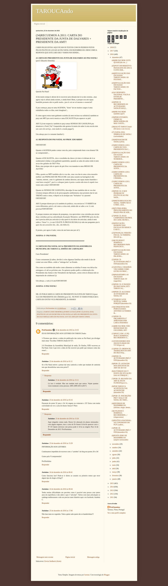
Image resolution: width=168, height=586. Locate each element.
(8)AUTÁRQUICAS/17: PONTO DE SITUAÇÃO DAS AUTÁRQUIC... (121, 373)
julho (114, 458)
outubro (115, 447)
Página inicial (39, 24)
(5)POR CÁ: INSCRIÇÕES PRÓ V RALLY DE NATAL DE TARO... (121, 398)
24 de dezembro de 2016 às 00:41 (61, 472)
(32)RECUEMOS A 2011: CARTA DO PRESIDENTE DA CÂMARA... (121, 175)
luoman (86, 575)
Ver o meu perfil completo (117, 513)
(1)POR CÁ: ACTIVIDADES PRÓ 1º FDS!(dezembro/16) (121, 430)
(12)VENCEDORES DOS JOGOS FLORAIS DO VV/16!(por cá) (121, 343)
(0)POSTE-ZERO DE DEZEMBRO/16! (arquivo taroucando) (120, 438)
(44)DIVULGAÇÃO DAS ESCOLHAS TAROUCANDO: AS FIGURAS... (121, 76)
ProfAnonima (47, 330)
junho (114, 461)
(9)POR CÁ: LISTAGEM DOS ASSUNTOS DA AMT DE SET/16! (120, 366)
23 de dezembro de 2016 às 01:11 (61, 361)
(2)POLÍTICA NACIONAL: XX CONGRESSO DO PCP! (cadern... (121, 423)
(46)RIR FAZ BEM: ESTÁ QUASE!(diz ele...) (121, 61)
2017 (112, 51)
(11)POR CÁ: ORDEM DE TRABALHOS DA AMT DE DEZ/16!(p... (121, 351)
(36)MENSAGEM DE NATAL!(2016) (119, 141)
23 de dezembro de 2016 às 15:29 (61, 443)
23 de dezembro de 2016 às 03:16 (61, 400)
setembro (115, 451)
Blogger (106, 575)
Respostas (47, 376)
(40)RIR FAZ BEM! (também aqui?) (119, 113)
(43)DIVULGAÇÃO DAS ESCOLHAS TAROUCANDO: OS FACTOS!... (121, 86)
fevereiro (115, 476)
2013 (112, 490)
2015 (112, 483)
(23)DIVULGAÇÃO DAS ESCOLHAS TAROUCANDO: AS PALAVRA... (121, 253)
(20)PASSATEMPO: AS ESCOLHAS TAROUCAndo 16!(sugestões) (120, 278)
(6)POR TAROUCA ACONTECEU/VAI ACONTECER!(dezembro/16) (119, 389)
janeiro (114, 479)
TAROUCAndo (54, 11)
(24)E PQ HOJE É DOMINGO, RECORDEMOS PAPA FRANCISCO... (121, 243)
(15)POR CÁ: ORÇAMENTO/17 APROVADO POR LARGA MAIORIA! (120, 319)
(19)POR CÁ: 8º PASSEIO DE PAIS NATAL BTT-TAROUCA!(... (121, 286)
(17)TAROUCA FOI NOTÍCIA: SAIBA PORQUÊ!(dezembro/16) (121, 301)
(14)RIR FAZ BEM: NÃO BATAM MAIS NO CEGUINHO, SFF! (121, 328)
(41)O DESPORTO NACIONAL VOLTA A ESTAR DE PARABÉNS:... (121, 96)
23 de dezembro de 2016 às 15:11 (67, 380)
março (114, 472)
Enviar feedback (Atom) (52, 561)
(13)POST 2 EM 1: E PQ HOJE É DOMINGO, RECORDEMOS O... (120, 336)
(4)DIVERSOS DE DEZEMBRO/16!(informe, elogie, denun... (121, 405)
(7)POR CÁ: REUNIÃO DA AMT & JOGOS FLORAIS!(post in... (121, 381)
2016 (112, 54)
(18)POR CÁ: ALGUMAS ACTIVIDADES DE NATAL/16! (121, 294)
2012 (112, 494)
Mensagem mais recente (45, 557)
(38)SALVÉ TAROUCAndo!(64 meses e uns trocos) (122, 128)
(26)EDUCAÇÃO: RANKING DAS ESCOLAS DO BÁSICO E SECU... (121, 226)
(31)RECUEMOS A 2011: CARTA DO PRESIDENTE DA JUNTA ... (121, 185)
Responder (45, 354)
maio (114, 465)
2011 (112, 497)
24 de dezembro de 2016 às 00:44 (61, 489)
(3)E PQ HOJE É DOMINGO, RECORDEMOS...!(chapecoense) (119, 414)
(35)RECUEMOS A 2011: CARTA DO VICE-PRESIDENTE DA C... (121, 147)
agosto (114, 455)
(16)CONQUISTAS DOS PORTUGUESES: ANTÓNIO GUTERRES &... (121, 310)
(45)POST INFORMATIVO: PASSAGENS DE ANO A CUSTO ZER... (122, 68)
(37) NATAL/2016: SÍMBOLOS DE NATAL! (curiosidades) (122, 134)
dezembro (115, 57)
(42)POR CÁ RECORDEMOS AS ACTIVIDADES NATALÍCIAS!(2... (120, 105)
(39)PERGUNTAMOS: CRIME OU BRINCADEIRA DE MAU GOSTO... (120, 120)
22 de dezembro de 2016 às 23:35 (67, 330)
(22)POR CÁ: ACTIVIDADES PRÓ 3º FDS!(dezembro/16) (121, 262)
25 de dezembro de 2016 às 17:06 (61, 511)
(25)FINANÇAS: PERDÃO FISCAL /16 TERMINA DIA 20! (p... (121, 235)
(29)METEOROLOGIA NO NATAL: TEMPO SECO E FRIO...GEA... (121, 203)
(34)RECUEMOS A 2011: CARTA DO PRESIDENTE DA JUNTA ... (121, 165)
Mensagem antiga (93, 557)
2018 (112, 47)
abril (114, 468)
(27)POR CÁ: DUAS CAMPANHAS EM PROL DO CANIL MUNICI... (122, 218)
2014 (112, 487)
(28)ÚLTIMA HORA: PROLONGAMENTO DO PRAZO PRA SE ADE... (122, 210)
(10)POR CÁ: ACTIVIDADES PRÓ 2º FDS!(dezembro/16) (121, 358)
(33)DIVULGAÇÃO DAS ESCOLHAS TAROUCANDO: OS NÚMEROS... (121, 156)
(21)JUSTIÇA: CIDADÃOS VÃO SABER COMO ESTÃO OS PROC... (121, 269)
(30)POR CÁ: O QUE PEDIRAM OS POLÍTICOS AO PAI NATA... (120, 194)
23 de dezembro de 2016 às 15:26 (67, 419)
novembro (116, 444)
